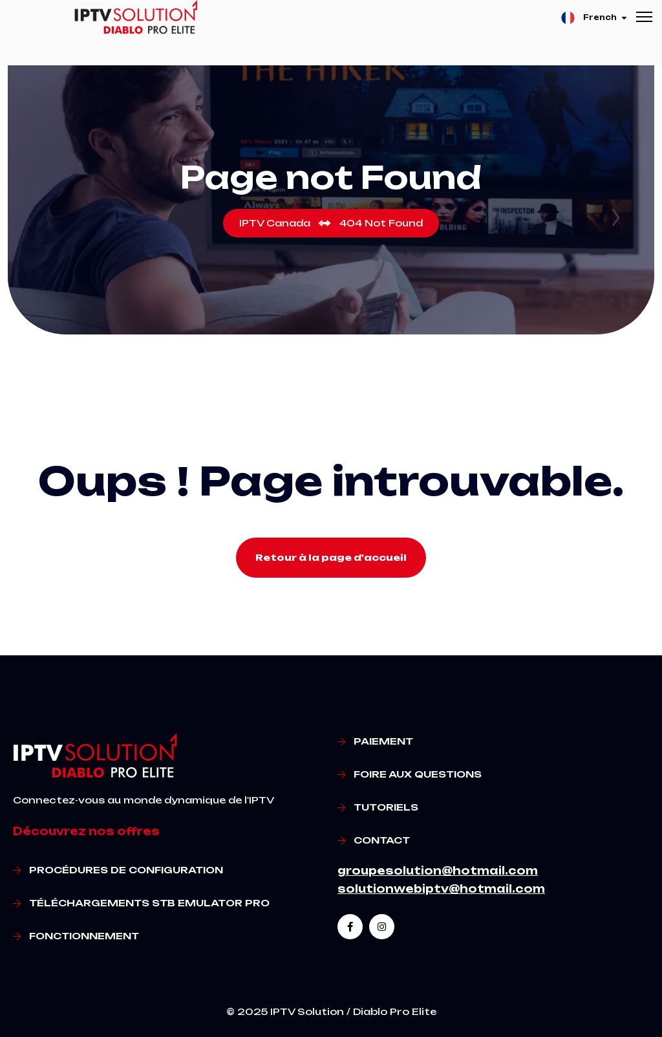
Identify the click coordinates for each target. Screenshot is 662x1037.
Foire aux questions (418, 774)
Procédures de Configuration (126, 869)
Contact (382, 840)
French (592, 18)
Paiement (383, 741)
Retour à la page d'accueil (331, 557)
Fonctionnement (84, 935)
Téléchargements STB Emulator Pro (149, 902)
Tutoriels (386, 807)
